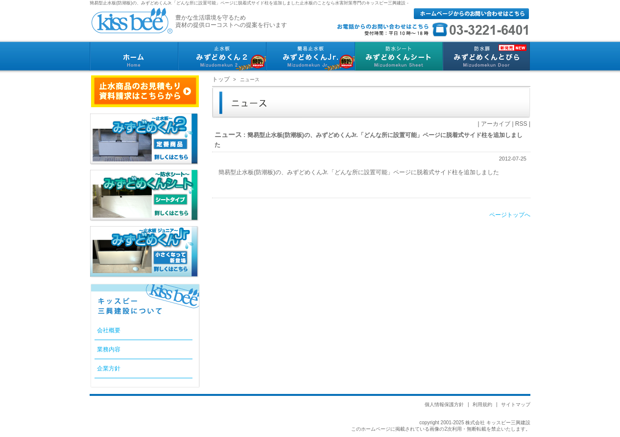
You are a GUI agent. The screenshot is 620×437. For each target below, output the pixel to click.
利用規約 (482, 404)
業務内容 (108, 349)
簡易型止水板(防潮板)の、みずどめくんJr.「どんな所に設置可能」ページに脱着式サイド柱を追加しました (358, 172)
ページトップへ (509, 214)
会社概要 (108, 330)
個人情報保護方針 (444, 404)
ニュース (228, 134)
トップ (221, 79)
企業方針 (108, 368)
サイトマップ (515, 404)
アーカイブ (495, 123)
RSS (521, 123)
